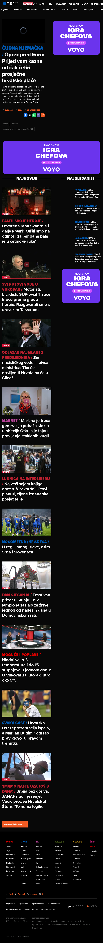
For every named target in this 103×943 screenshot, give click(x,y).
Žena (85, 4)
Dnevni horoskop (79, 854)
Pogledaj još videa (15, 824)
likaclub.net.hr (38, 928)
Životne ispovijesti (61, 883)
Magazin (61, 4)
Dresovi (15, 123)
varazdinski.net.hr (82, 921)
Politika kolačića (53, 903)
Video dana (77, 879)
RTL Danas (10, 858)
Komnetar (76, 858)
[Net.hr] (92, 906)
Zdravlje (57, 879)
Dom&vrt (58, 850)
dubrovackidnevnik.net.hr (56, 924)
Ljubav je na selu (42, 867)
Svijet (8, 850)
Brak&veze (58, 846)
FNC (22, 879)
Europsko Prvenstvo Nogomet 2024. (18, 129)
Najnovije (93, 851)
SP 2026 (24, 875)
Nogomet (5, 9)
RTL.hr (9, 921)
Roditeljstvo (59, 875)
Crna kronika (10, 854)
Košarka (64, 9)
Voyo (38, 883)
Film (37, 850)
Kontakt (26, 909)
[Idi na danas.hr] (30, 3)
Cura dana (76, 850)
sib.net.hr (54, 921)
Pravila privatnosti (13, 909)
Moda (57, 867)
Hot (51, 4)
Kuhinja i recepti (60, 854)
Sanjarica (93, 855)
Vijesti (8, 846)
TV (37, 863)
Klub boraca (32, 9)
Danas (9, 841)
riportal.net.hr (37, 924)
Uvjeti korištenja (37, 903)
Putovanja (58, 871)
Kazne (5, 123)
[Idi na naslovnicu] (11, 6)
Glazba (38, 854)
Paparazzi (39, 858)
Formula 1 (24, 883)
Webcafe (74, 4)
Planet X (76, 867)
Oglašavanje (23, 903)
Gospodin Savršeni (42, 875)
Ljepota (57, 858)
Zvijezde (39, 846)
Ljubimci (58, 863)
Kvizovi (75, 875)
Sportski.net (33, 110)
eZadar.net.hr (75, 924)
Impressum (10, 903)
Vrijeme (9, 875)
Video (93, 846)
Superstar (39, 871)
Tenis (75, 9)
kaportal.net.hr (67, 921)
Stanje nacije (11, 867)
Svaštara (76, 871)
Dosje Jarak (10, 871)
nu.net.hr (87, 924)
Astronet (76, 846)
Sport (43, 4)
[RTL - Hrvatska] (80, 906)
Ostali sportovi (89, 9)
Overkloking (77, 863)
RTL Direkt (10, 863)
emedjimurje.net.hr (40, 921)
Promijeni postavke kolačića (43, 909)
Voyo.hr (26, 921)
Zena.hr (17, 921)
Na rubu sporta (49, 9)
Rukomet (18, 9)
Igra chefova (40, 879)
